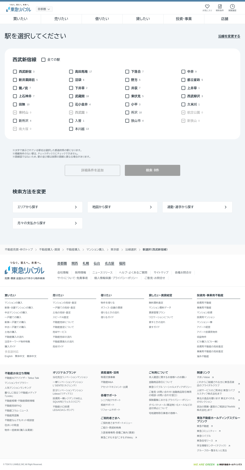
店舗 (224, 19)
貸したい (143, 19)
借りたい (102, 19)
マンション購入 (95, 249)
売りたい (61, 19)
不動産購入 (73, 249)
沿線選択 (130, 249)
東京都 (115, 249)
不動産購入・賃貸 (49, 249)
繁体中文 (20, 356)
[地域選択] (44, 9)
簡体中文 (32, 356)
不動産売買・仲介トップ (19, 249)
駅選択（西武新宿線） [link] (155, 249)
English (9, 356)
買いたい (20, 19)
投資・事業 (184, 19)
